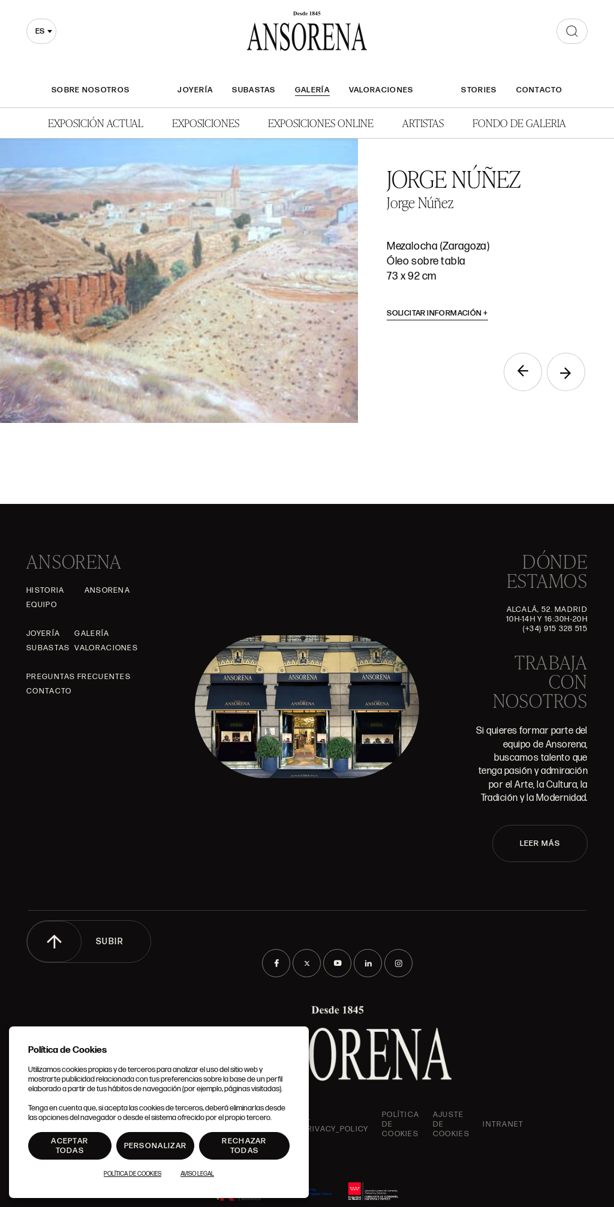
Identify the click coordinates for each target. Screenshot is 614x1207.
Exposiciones (205, 122)
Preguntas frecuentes (78, 676)
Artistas (423, 122)
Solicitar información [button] (437, 313)
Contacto (539, 90)
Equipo (41, 604)
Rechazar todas (244, 1145)
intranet (503, 1124)
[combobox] (41, 31)
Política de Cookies (132, 1174)
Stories (478, 90)
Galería (312, 90)
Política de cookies (400, 1124)
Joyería (195, 90)
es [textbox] (39, 31)
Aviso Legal (197, 1174)
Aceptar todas (69, 1145)
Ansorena (107, 590)
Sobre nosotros (91, 90)
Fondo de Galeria (519, 122)
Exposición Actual (95, 122)
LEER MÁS (540, 843)
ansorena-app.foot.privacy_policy (316, 1124)
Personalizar (155, 1146)
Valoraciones (381, 90)
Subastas (253, 90)
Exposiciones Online (321, 122)
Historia (45, 590)
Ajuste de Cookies (451, 1124)
